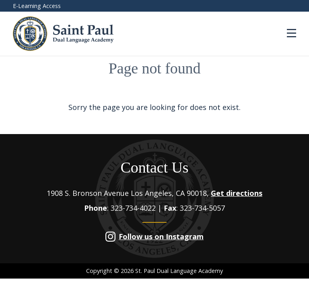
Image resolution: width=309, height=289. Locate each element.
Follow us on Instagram (161, 236)
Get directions (236, 193)
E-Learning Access (37, 6)
